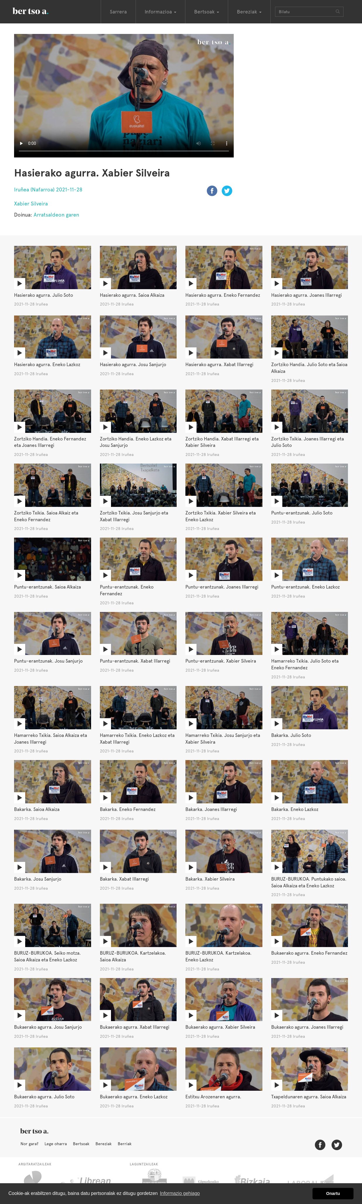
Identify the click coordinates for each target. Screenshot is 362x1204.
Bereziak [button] (249, 12)
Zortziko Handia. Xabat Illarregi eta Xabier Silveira (222, 442)
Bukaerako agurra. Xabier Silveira (220, 1027)
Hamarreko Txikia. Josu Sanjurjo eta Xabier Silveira (222, 739)
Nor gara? (29, 1143)
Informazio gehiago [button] (180, 1193)
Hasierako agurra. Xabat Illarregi (219, 364)
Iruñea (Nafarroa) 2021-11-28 (48, 189)
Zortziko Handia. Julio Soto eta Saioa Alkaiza (309, 368)
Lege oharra (56, 1143)
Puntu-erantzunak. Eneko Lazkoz (305, 587)
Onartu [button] (333, 1193)
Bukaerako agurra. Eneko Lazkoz (134, 1097)
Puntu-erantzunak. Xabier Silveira (220, 661)
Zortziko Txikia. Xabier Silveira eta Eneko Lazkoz (220, 516)
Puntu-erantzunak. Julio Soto (301, 513)
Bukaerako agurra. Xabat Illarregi (134, 1027)
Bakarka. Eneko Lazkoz (294, 809)
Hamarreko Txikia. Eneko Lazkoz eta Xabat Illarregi (137, 739)
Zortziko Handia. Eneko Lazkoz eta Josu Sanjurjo (135, 442)
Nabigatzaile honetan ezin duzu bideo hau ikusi (124, 95)
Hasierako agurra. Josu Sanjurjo (133, 364)
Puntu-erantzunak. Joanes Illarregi (221, 587)
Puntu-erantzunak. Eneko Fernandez (126, 590)
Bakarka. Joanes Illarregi (211, 809)
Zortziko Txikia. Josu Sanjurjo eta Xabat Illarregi (134, 516)
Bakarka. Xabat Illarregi (124, 879)
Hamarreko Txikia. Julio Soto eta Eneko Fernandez (305, 664)
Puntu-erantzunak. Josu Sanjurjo (48, 661)
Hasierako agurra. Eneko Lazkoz (47, 364)
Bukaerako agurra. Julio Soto (44, 1097)
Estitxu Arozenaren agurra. (213, 1097)
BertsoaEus (39, 10)
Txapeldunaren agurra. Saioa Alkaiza (308, 1097)
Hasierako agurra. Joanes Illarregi (306, 295)
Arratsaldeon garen (56, 215)
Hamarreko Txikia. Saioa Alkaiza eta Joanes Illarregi (50, 739)
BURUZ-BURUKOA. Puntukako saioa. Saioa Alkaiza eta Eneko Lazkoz (308, 882)
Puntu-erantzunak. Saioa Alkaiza (47, 587)
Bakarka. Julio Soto (291, 735)
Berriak (125, 1143)
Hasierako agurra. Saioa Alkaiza (132, 295)
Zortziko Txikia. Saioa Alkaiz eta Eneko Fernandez (46, 516)
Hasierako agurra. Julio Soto (43, 295)
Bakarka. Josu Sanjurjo (37, 879)
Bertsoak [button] (206, 12)
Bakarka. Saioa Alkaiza (36, 809)
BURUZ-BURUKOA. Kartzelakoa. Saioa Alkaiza (133, 956)
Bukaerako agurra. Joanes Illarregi (307, 1027)
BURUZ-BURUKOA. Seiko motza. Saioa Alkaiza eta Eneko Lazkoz (47, 956)
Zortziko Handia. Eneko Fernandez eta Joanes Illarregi (50, 442)
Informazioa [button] (160, 12)
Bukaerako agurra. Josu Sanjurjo (48, 1027)
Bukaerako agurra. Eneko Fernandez (309, 953)
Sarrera (118, 12)
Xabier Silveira (31, 203)
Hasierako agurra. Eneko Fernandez (222, 295)
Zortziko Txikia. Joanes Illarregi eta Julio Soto (307, 442)
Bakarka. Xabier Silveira (210, 879)
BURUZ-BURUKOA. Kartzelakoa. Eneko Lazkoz (218, 956)
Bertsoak (81, 1143)
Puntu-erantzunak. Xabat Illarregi (135, 661)
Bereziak (103, 1143)
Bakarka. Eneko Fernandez (128, 809)
